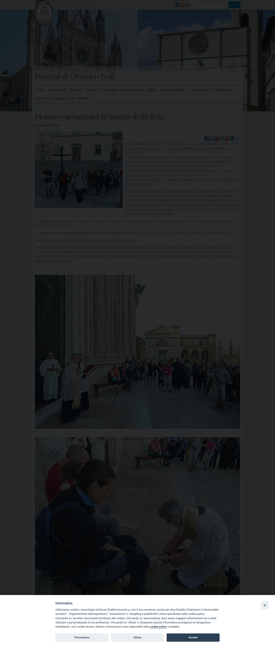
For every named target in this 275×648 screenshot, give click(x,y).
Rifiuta (137, 637)
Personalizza (81, 637)
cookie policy (158, 626)
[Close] (265, 605)
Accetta (193, 637)
